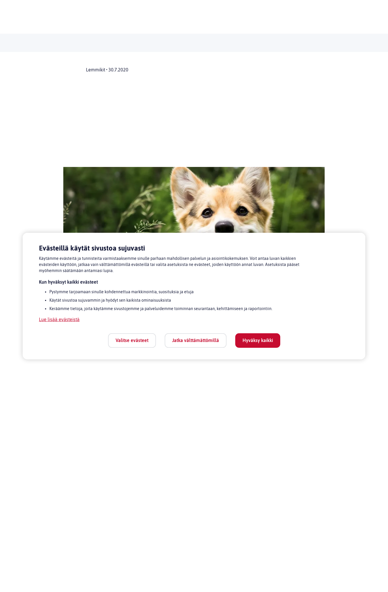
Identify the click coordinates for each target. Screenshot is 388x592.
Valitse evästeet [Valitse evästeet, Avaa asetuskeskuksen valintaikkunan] (132, 340)
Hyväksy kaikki (257, 340)
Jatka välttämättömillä (195, 340)
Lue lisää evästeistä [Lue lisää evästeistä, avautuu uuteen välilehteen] (59, 319)
